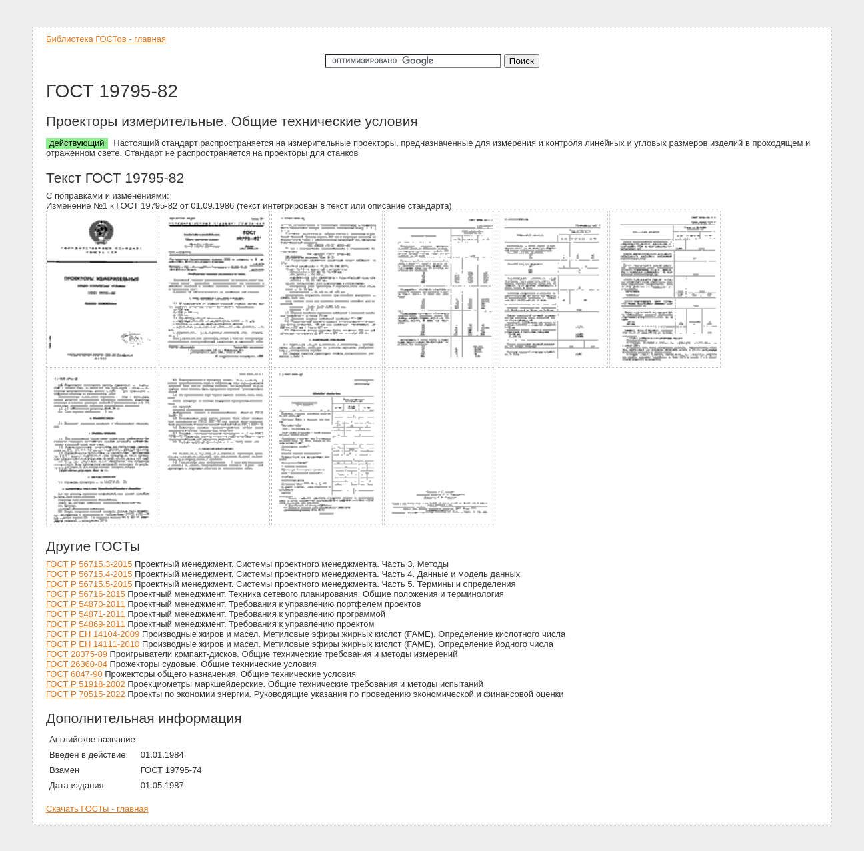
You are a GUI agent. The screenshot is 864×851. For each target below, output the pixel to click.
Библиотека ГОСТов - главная (106, 39)
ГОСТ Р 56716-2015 (85, 594)
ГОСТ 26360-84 (76, 664)
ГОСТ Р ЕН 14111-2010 (92, 644)
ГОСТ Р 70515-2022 (85, 694)
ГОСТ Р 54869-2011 (85, 624)
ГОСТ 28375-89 (76, 654)
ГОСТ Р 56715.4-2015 (89, 574)
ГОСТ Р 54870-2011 (85, 604)
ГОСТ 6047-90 (74, 674)
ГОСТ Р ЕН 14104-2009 (92, 634)
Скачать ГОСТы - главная (97, 809)
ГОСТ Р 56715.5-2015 (89, 584)
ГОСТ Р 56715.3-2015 (89, 564)
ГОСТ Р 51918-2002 (85, 684)
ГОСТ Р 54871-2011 (85, 614)
